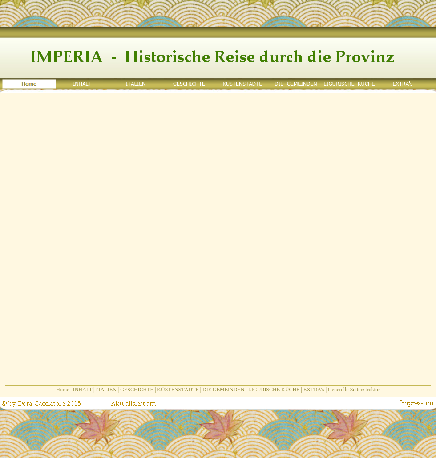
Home (62, 389)
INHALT (82, 389)
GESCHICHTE (136, 389)
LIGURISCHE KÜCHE (274, 389)
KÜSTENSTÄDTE (177, 389)
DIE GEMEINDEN (223, 389)
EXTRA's (313, 389)
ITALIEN (106, 389)
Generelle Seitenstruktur (354, 389)
